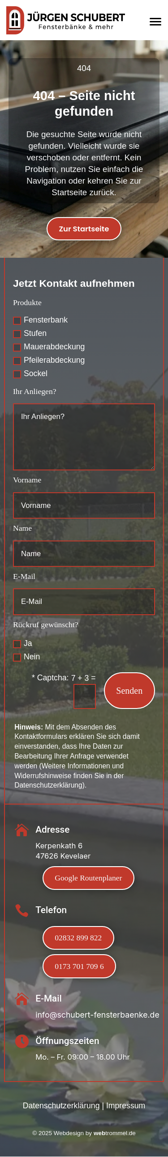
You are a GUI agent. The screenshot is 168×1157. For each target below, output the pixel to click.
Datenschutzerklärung (61, 1106)
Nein (26, 657)
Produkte (27, 302)
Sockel (30, 373)
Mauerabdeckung (49, 347)
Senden (129, 691)
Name (22, 528)
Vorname (27, 480)
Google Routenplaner (89, 878)
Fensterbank (40, 320)
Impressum (125, 1106)
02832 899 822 (78, 938)
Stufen (30, 333)
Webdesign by (83, 1134)
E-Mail (24, 576)
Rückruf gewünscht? (45, 624)
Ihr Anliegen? (34, 391)
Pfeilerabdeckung (49, 360)
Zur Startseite (84, 229)
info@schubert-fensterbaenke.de (97, 1015)
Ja (22, 643)
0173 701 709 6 (79, 966)
